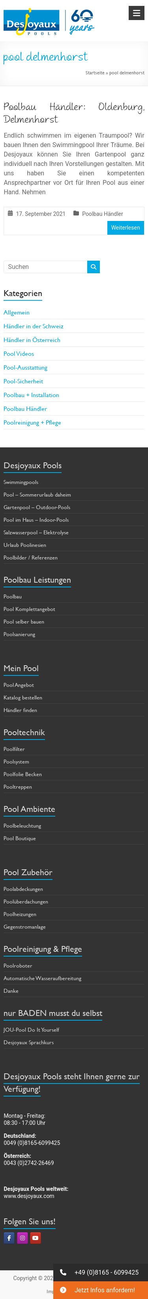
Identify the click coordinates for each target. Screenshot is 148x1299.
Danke (11, 990)
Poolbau (13, 596)
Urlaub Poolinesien (25, 545)
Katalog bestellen (23, 697)
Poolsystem (16, 761)
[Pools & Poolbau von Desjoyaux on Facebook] (9, 1238)
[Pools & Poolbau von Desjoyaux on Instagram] (22, 1238)
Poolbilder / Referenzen (31, 557)
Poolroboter (18, 965)
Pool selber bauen (24, 621)
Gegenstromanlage (25, 926)
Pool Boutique (20, 838)
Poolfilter (14, 749)
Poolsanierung (19, 634)
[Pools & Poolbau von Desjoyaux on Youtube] (35, 1238)
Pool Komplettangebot (29, 609)
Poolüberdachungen (26, 901)
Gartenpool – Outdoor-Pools (37, 507)
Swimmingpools (21, 482)
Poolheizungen (20, 914)
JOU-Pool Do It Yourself (31, 1029)
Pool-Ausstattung (25, 367)
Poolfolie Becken (23, 774)
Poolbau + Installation (31, 394)
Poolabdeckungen (23, 889)
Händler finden (20, 710)
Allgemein (17, 311)
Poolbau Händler (102, 214)
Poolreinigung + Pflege (32, 422)
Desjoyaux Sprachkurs (29, 1042)
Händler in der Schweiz (34, 325)
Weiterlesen (125, 227)
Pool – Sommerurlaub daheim (37, 494)
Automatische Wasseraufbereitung (42, 978)
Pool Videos (19, 353)
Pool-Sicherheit (23, 380)
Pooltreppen (18, 786)
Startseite (95, 72)
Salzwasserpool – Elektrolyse (36, 532)
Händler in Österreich (32, 339)
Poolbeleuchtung (22, 825)
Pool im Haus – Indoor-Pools (36, 519)
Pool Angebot (19, 685)
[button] (100, 1272)
